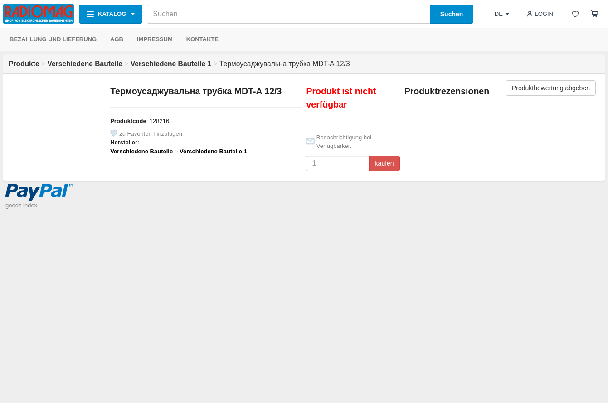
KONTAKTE (202, 39)
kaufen (384, 163)
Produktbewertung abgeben (551, 88)
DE (502, 13)
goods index (21, 205)
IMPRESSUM (155, 39)
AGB (116, 39)
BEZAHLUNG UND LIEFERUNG (53, 39)
